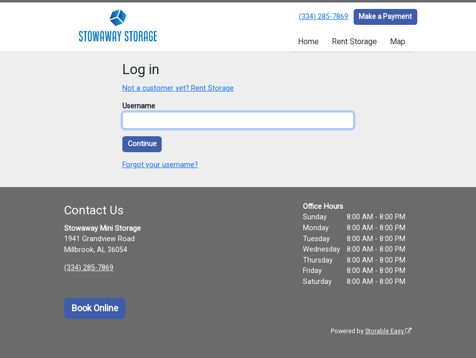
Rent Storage (354, 41)
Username (138, 106)
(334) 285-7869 (323, 16)
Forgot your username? (160, 165)
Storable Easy (388, 331)
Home (308, 41)
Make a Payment (385, 16)
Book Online (95, 308)
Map (397, 41)
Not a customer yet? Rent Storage (178, 88)
